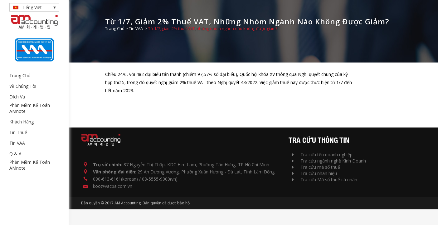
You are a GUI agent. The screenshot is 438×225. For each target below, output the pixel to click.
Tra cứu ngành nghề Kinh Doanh (329, 161)
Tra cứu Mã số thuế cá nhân (324, 179)
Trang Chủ (114, 28)
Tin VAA (136, 28)
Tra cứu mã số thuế (316, 167)
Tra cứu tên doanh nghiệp (322, 155)
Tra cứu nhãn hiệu (314, 173)
